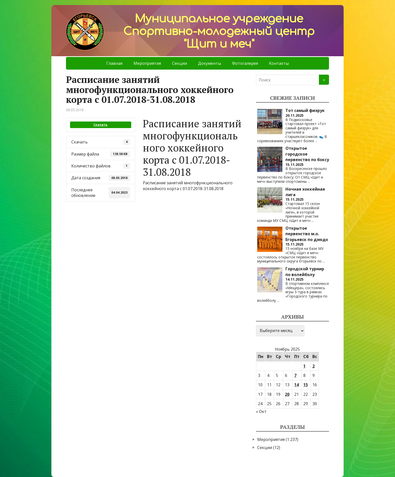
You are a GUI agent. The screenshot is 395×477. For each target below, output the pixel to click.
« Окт (261, 411)
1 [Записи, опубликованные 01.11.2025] (304, 366)
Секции (179, 63)
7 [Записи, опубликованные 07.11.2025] (295, 375)
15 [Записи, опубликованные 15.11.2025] (305, 384)
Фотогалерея (245, 63)
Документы (209, 63)
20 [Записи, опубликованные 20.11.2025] (287, 394)
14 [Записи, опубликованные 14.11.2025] (296, 384)
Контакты (279, 63)
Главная (114, 63)
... (316, 140)
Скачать (100, 125)
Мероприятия (147, 63)
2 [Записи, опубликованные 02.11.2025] (313, 366)
